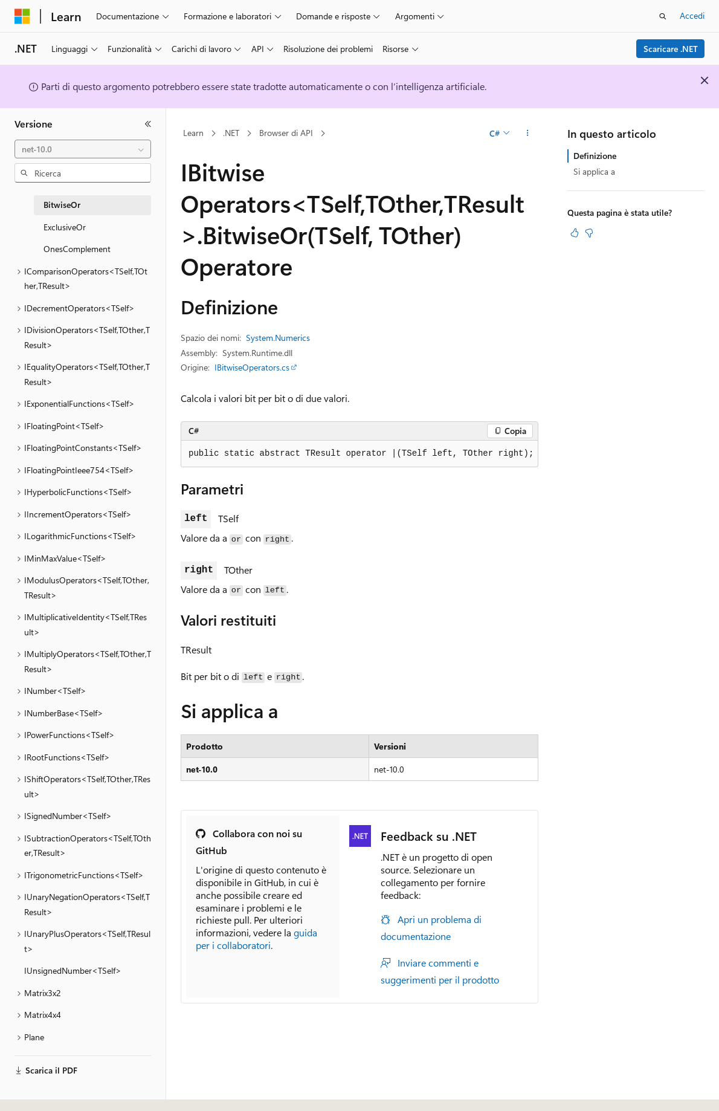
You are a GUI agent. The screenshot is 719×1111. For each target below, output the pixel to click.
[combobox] (83, 149)
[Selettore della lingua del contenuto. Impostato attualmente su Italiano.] (41, 1091)
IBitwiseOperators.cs (251, 367)
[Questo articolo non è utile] (589, 232)
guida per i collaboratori (256, 938)
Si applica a (594, 171)
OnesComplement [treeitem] (77, 248)
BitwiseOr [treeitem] (62, 204)
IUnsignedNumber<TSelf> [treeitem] (72, 970)
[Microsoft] (22, 16)
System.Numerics (278, 337)
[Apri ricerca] (663, 16)
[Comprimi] (148, 124)
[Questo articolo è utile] (574, 232)
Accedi (692, 15)
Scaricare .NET (670, 48)
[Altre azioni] (527, 133)
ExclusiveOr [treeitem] (65, 227)
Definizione (594, 155)
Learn (193, 132)
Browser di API (286, 132)
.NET (231, 132)
